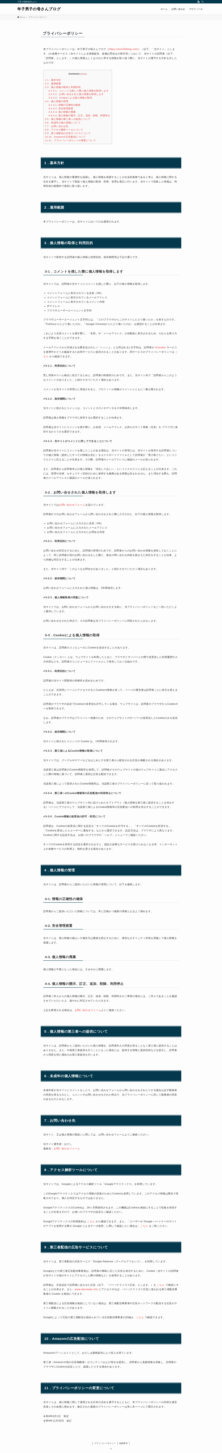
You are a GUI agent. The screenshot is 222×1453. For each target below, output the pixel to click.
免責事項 (123, 1443)
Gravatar (161, 347)
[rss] (199, 1)
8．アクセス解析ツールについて (64, 129)
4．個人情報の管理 (56, 101)
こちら (91, 1221)
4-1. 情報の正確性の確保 (65, 105)
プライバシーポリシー (105, 1443)
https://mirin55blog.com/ (123, 49)
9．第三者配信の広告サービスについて (68, 133)
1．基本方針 (53, 80)
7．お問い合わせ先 (56, 126)
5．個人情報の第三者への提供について (68, 119)
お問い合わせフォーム (72, 504)
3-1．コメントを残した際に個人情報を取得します (79, 90)
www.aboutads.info (86, 1289)
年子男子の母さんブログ (39, 9)
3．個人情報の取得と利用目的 (63, 87)
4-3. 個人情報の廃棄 (62, 112)
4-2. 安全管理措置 (61, 108)
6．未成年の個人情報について (63, 122)
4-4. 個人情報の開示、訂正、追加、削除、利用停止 (79, 115)
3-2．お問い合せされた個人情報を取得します (76, 94)
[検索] (203, 1)
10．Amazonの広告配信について (65, 136)
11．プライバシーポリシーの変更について (70, 140)
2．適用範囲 (53, 83)
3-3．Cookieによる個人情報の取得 (70, 97)
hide (83, 74)
